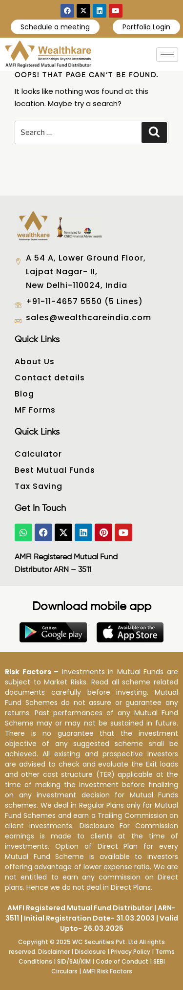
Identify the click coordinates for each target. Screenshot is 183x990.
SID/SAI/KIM (74, 961)
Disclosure (90, 951)
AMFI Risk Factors (107, 971)
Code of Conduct (122, 961)
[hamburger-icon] (167, 54)
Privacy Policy (130, 951)
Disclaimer (54, 951)
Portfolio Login (146, 27)
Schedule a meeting (55, 27)
